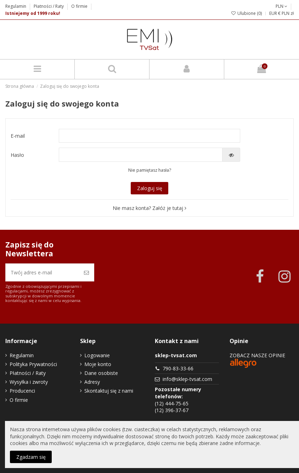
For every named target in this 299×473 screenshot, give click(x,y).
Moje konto (97, 364)
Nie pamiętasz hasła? (149, 170)
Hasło (17, 155)
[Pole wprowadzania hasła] (141, 155)
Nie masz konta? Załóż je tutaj (149, 208)
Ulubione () (246, 13)
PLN (281, 6)
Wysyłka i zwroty (29, 381)
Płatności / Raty (49, 6)
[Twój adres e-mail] (42, 272)
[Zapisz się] (86, 272)
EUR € (275, 13)
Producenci (22, 390)
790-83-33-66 (178, 368)
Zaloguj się (149, 188)
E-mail (18, 135)
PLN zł (288, 13)
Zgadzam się (31, 457)
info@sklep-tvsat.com (187, 379)
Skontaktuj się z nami (108, 390)
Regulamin (16, 6)
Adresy (92, 381)
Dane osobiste (101, 373)
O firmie (79, 6)
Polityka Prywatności (33, 364)
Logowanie (97, 355)
